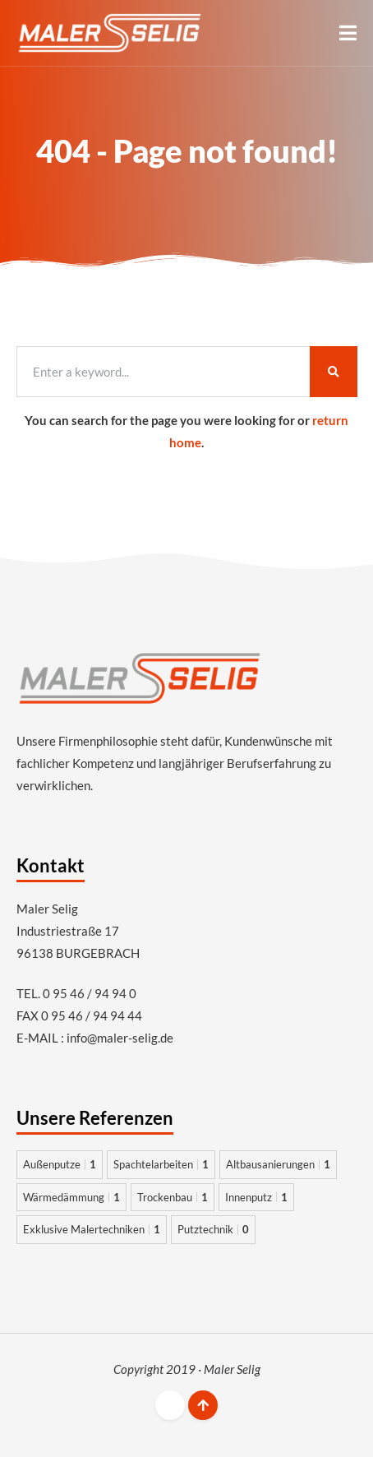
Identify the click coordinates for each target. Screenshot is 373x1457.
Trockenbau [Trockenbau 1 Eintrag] (172, 1197)
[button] (348, 33)
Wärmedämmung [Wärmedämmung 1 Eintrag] (71, 1197)
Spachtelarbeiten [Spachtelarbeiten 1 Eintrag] (161, 1164)
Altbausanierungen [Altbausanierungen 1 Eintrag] (278, 1164)
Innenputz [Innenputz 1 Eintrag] (256, 1197)
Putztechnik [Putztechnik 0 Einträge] (213, 1229)
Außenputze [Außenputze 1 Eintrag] (59, 1164)
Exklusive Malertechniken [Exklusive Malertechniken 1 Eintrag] (91, 1229)
